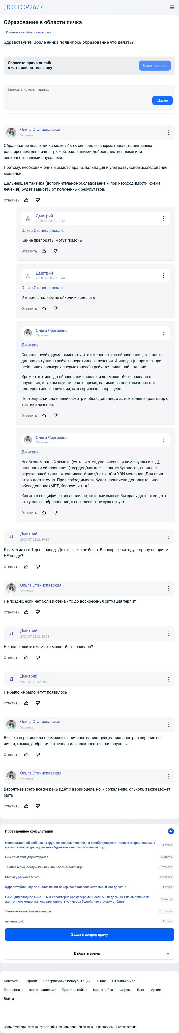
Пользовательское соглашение (29, 990)
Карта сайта (103, 990)
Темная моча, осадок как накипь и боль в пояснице (44, 867)
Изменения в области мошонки (28, 32)
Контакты (12, 981)
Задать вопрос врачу (89, 934)
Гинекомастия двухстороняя (26, 857)
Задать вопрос (155, 66)
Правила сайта (74, 990)
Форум (125, 990)
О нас (101, 981)
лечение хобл (15, 921)
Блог (141, 990)
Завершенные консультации (67, 981)
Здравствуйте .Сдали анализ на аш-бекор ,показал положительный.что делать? (65, 887)
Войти (9, 999)
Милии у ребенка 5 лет (22, 877)
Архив (156, 990)
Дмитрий (30, 345)
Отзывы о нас (123, 981)
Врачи (32, 981)
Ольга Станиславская (42, 230)
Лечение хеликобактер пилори (28, 911)
